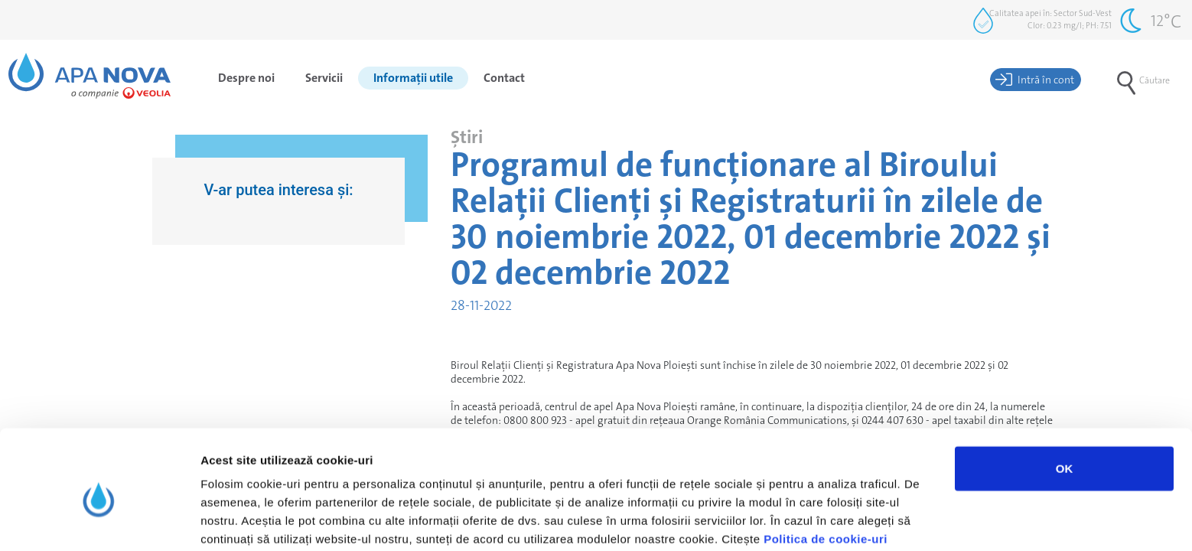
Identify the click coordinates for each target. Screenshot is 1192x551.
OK (1064, 400)
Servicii (324, 78)
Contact (504, 78)
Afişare (765, 520)
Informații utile (413, 78)
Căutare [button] (1143, 80)
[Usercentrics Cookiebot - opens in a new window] (99, 521)
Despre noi (246, 78)
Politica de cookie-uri (825, 471)
